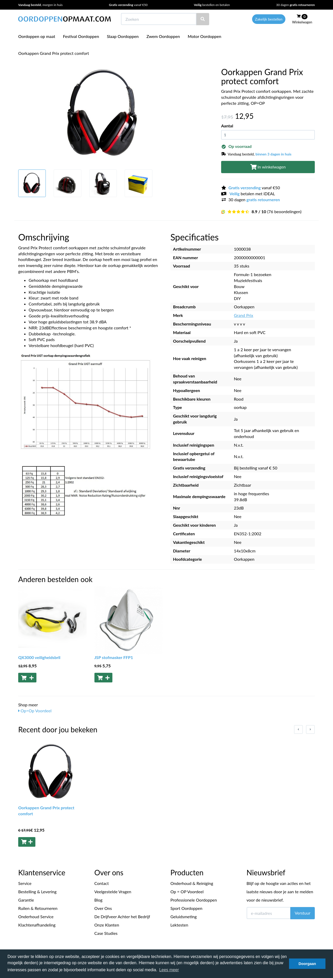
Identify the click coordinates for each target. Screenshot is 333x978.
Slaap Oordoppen (123, 36)
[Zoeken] (202, 19)
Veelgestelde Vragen (112, 891)
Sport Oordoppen (186, 908)
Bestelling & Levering (37, 891)
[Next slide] (310, 729)
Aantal (227, 125)
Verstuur (302, 912)
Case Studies (106, 933)
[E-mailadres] (269, 913)
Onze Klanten (106, 924)
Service (24, 883)
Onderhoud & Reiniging (191, 883)
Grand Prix (243, 315)
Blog (98, 899)
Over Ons (103, 908)
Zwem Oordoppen (163, 36)
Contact (101, 883)
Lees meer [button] (169, 970)
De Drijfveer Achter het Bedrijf (122, 916)
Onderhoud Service (36, 916)
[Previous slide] (298, 729)
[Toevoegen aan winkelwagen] (27, 677)
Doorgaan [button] (307, 964)
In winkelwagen (268, 166)
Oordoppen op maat (36, 36)
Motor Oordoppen (204, 36)
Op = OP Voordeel (187, 891)
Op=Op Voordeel (35, 710)
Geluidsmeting (183, 916)
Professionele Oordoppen (193, 899)
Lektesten (179, 924)
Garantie (26, 899)
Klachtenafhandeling (36, 924)
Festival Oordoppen (81, 36)
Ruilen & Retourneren (37, 908)
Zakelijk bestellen (269, 19)
